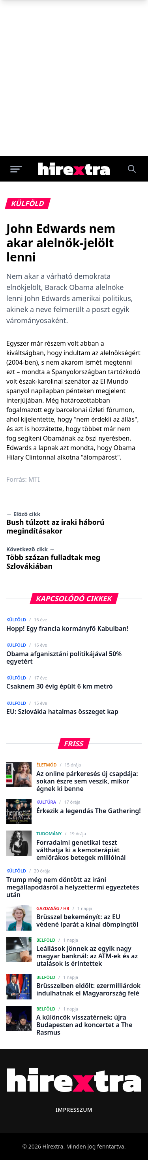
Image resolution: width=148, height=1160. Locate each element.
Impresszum (74, 1109)
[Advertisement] (74, 78)
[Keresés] (132, 169)
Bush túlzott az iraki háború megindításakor (55, 523)
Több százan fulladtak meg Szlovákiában (53, 558)
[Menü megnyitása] (16, 169)
